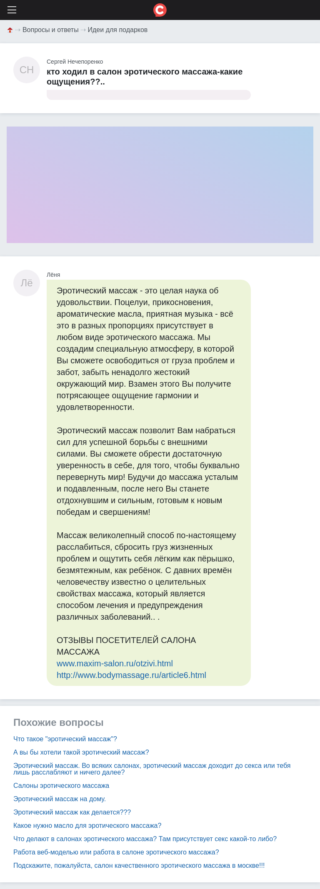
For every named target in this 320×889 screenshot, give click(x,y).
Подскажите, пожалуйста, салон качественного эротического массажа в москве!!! (139, 865)
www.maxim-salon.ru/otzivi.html (115, 663)
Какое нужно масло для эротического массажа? (87, 825)
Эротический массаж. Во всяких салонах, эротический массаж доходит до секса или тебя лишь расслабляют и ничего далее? (151, 769)
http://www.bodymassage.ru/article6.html (131, 675)
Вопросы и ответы (50, 29)
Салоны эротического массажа (61, 785)
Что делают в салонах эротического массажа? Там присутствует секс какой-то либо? (145, 838)
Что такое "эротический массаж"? (65, 738)
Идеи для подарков (118, 29)
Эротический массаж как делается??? (72, 812)
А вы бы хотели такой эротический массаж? (81, 752)
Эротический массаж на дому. (59, 798)
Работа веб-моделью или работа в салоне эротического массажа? (116, 852)
